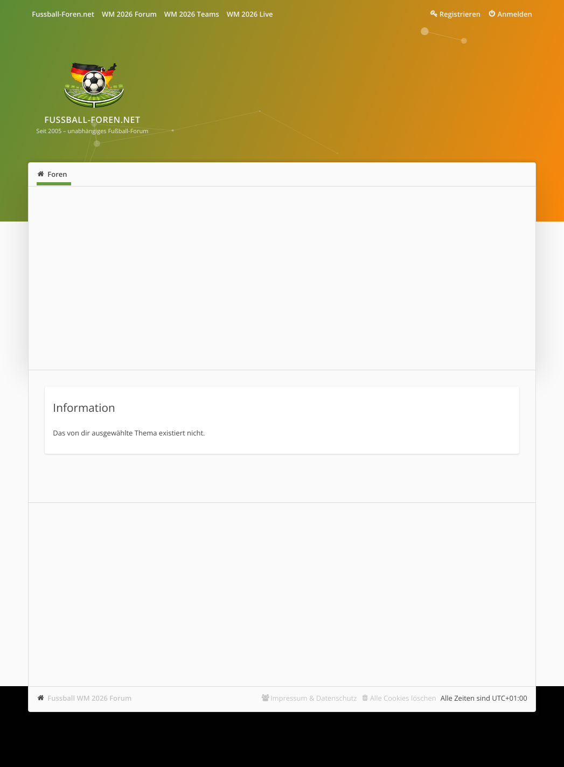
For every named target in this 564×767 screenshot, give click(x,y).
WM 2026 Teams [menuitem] (191, 14)
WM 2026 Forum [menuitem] (129, 14)
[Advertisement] (282, 278)
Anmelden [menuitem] (514, 14)
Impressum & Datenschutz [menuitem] (313, 698)
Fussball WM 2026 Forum (89, 698)
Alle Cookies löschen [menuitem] (403, 698)
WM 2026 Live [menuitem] (250, 14)
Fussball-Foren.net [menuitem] (63, 14)
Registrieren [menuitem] (460, 14)
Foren (57, 174)
